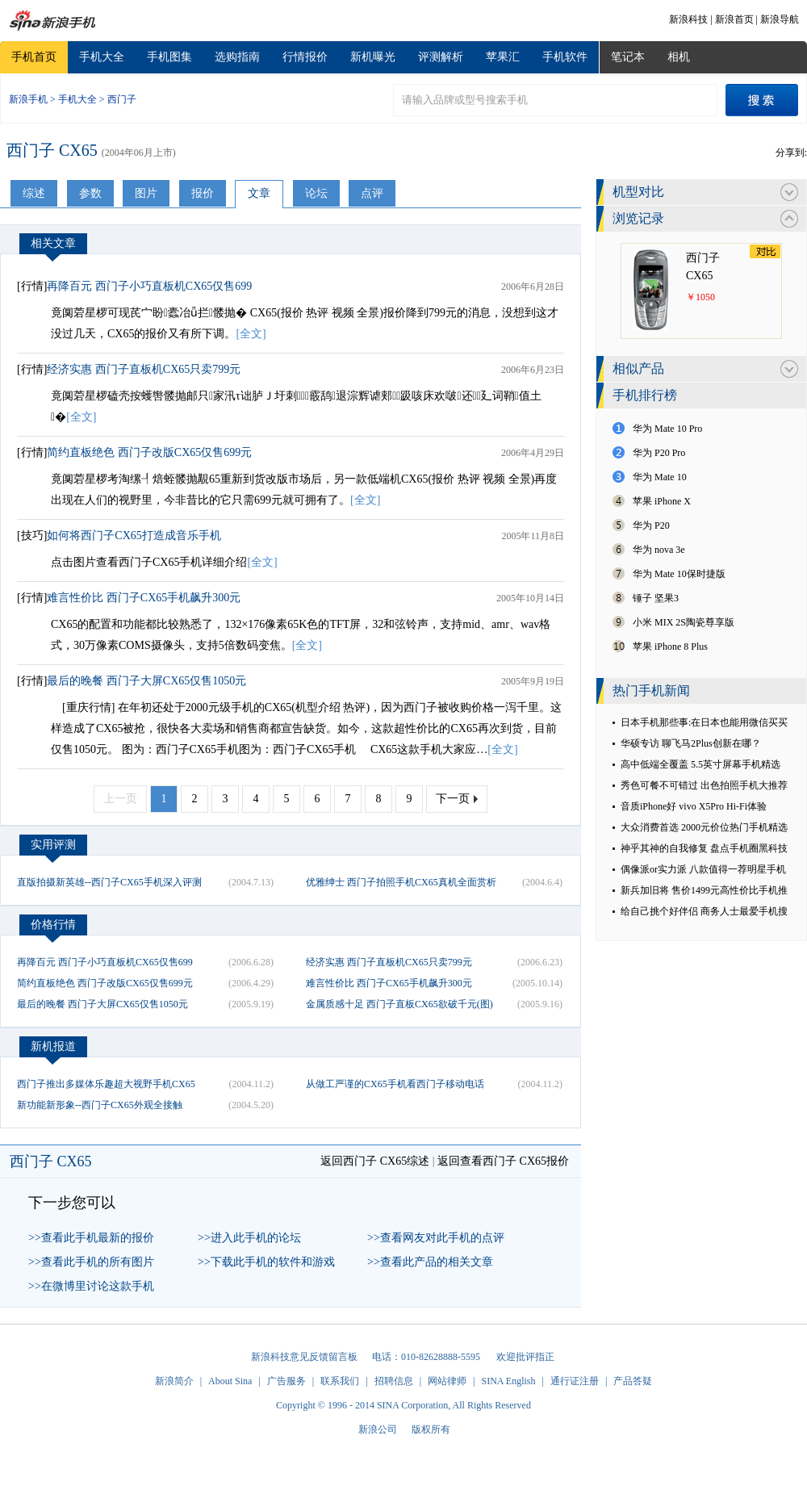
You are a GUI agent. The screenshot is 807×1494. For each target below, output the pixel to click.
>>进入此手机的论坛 (249, 1238)
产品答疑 (632, 1381)
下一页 (453, 799)
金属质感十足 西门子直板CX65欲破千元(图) (399, 1004)
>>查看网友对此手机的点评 (435, 1238)
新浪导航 (779, 19)
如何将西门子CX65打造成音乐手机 (133, 535)
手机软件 (564, 57)
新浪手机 (28, 99)
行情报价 (305, 57)
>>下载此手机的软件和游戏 (266, 1262)
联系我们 (339, 1381)
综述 (34, 193)
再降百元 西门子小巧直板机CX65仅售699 (149, 286)
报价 (202, 193)
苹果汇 (503, 57)
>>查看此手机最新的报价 (91, 1238)
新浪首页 (734, 19)
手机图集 (169, 57)
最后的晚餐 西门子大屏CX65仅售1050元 (146, 681)
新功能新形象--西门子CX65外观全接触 (99, 1105)
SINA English (508, 1381)
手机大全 (101, 57)
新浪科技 (688, 19)
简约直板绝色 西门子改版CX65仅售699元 (149, 452)
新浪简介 (174, 1381)
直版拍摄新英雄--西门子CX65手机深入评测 (109, 882)
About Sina (230, 1381)
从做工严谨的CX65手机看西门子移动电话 (395, 1084)
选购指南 (237, 57)
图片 (146, 193)
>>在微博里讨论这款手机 (91, 1286)
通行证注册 (574, 1381)
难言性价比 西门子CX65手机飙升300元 (143, 598)
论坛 (316, 193)
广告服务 (286, 1381)
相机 (678, 57)
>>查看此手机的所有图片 (91, 1262)
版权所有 (431, 1429)
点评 (372, 193)
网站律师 (447, 1381)
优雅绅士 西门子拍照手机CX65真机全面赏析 (401, 882)
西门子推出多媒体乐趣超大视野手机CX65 (106, 1084)
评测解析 (440, 57)
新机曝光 (372, 57)
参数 (90, 193)
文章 (259, 193)
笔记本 (628, 57)
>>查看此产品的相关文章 (430, 1262)
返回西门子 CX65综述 (374, 1161)
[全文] (251, 334)
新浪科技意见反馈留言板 (304, 1356)
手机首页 (33, 57)
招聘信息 (393, 1381)
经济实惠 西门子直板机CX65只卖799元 (143, 369)
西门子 (121, 99)
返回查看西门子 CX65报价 (503, 1161)
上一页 (120, 799)
